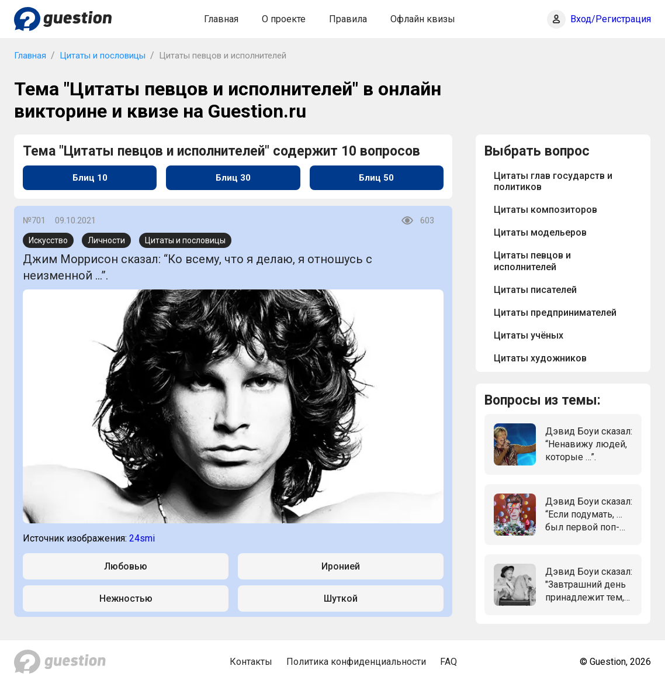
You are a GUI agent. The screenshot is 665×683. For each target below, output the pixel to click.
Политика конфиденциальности (356, 661)
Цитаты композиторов (545, 209)
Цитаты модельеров (540, 232)
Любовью (125, 566)
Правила (348, 19)
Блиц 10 (90, 178)
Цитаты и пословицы (103, 55)
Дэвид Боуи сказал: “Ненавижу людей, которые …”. (588, 444)
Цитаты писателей (535, 289)
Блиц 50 (376, 178)
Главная (221, 19)
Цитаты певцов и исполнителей (532, 261)
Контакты (251, 661)
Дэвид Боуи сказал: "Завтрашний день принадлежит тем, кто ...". (588, 585)
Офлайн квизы (422, 19)
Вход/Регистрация (610, 19)
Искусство (48, 240)
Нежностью (126, 598)
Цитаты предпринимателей (555, 312)
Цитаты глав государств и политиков (553, 181)
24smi (142, 538)
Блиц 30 (233, 178)
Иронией (340, 566)
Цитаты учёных (528, 335)
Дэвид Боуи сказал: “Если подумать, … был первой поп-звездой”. (588, 515)
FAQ (448, 661)
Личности (106, 240)
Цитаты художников (540, 358)
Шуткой (341, 598)
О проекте (284, 19)
